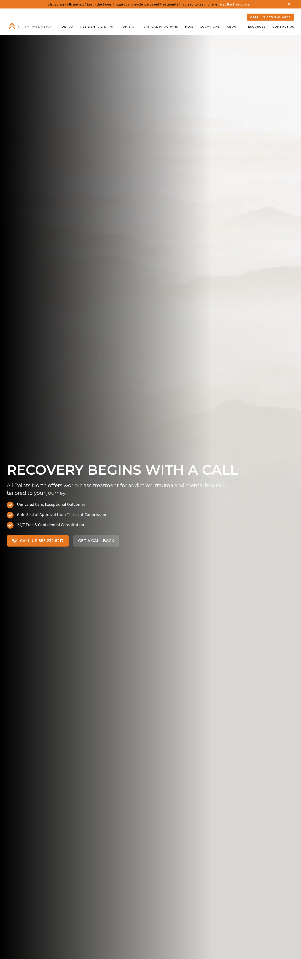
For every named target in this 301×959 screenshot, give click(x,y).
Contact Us (283, 26)
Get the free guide (234, 4)
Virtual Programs (161, 26)
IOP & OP (129, 26)
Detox (67, 26)
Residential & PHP (97, 26)
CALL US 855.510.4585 (270, 17)
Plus (189, 26)
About (233, 26)
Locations (210, 26)
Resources (255, 26)
